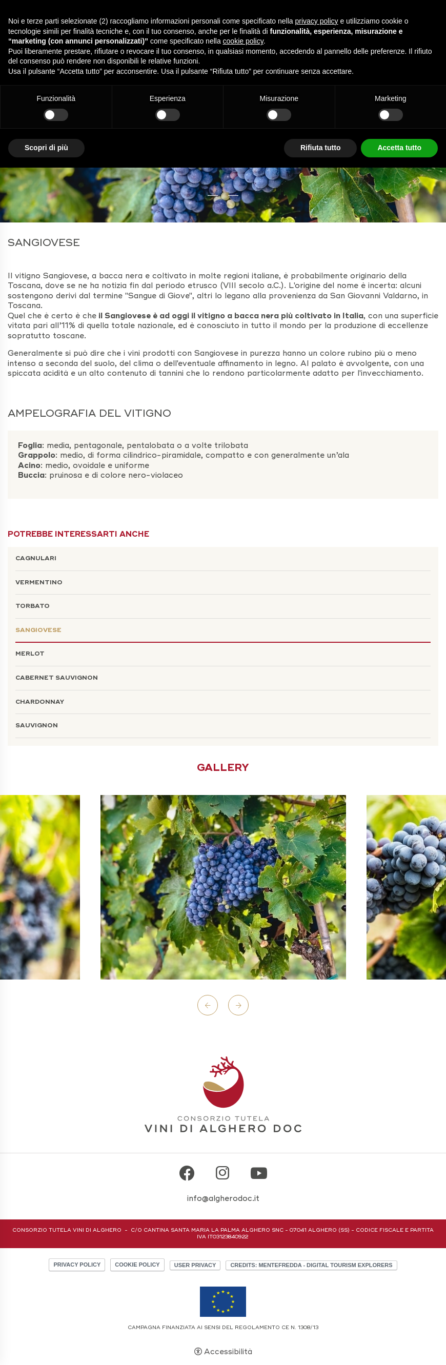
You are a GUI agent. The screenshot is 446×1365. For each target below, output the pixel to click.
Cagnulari (35, 558)
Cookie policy (137, 1264)
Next (238, 1005)
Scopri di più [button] (46, 148)
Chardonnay (39, 702)
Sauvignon (36, 725)
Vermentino (39, 582)
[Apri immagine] (223, 887)
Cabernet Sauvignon (56, 678)
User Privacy (195, 1265)
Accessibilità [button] (228, 1351)
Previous (207, 1005)
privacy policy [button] (316, 21)
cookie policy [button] (243, 41)
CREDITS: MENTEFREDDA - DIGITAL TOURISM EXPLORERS (311, 1265)
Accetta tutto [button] (399, 148)
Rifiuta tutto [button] (320, 148)
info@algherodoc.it (223, 1198)
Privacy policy (76, 1264)
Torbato (32, 606)
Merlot (30, 654)
